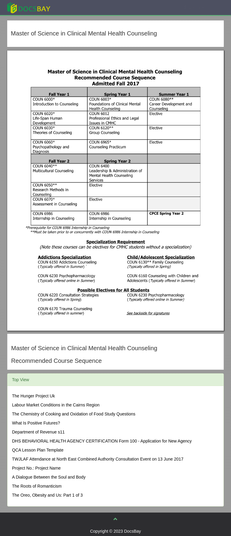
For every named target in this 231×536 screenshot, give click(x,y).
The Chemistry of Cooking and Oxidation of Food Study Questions (73, 414)
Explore (74, 7)
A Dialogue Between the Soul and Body (48, 477)
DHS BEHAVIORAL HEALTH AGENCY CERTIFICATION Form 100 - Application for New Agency (102, 441)
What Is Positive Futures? (36, 423)
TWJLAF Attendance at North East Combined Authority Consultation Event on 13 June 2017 (97, 459)
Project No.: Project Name (36, 468)
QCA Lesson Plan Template (37, 450)
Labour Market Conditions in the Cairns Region (56, 405)
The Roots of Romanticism (37, 486)
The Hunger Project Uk (33, 396)
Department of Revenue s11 (38, 432)
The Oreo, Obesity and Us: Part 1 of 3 (47, 495)
